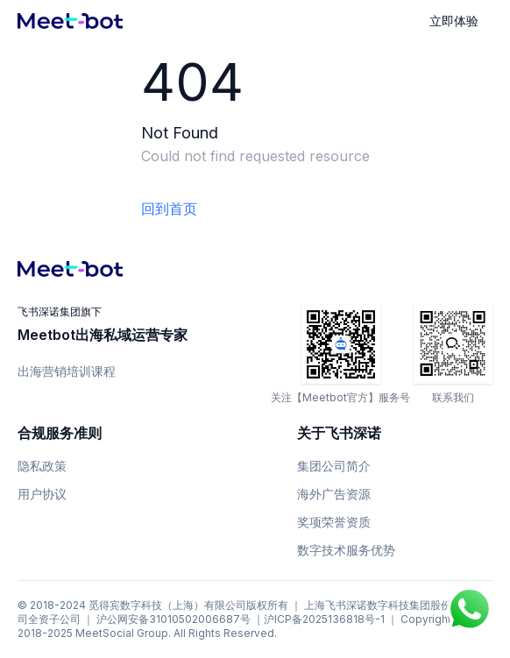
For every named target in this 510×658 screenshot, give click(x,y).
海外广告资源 (334, 493)
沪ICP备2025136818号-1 (324, 619)
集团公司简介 (334, 465)
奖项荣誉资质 (334, 521)
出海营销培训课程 (67, 371)
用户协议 (42, 493)
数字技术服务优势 (346, 549)
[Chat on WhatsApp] (469, 609)
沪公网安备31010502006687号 (173, 619)
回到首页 (169, 208)
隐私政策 (42, 465)
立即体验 (453, 20)
